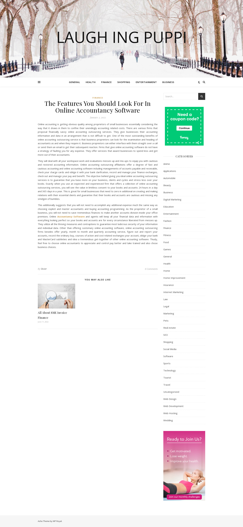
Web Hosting (170, 413)
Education (168, 206)
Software (168, 356)
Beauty (167, 185)
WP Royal (57, 521)
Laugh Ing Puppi (121, 37)
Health (91, 82)
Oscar (44, 268)
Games (167, 249)
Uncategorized (171, 391)
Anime (166, 163)
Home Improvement (174, 277)
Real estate (169, 327)
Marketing (168, 313)
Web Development (173, 406)
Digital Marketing (172, 199)
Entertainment (146, 82)
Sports (166, 363)
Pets (165, 320)
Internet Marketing (173, 292)
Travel (166, 384)
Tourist (167, 377)
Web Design (169, 398)
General (74, 82)
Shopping (123, 82)
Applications (169, 171)
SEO (165, 334)
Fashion (167, 220)
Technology (169, 370)
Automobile (169, 178)
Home (166, 270)
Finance (106, 82)
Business (168, 82)
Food (166, 242)
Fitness (167, 235)
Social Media (169, 349)
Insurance (168, 284)
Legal (166, 306)
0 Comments (151, 268)
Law (165, 299)
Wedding (168, 420)
